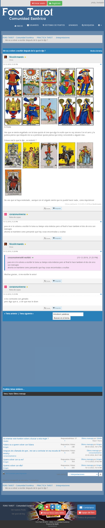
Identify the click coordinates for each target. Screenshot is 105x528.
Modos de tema (96, 51)
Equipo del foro (86, 512)
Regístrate (54, 3)
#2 (101, 222)
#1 (101, 64)
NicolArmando (97, 204)
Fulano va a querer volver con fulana (18, 445)
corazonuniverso (9, 456)
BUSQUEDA (88, 25)
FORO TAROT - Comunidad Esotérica (18, 37)
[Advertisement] (52, 357)
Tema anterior (11, 314)
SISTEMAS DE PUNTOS (54, 25)
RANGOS (73, 25)
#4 (101, 294)
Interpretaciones (63, 37)
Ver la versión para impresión (16, 473)
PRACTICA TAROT (45, 37)
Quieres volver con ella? (13, 465)
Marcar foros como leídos (52, 513)
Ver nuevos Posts (18, 510)
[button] (100, 25)
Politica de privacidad (87, 517)
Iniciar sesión (38, 3)
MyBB (57, 524)
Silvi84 (5, 441)
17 (65, 462)
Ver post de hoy (18, 514)
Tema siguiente (25, 314)
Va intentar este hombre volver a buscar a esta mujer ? (26, 439)
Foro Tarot (39, 522)
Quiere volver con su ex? (13, 459)
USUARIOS (33, 25)
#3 (101, 251)
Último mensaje (87, 438)
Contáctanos (86, 507)
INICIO (18, 26)
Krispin (5, 447)
